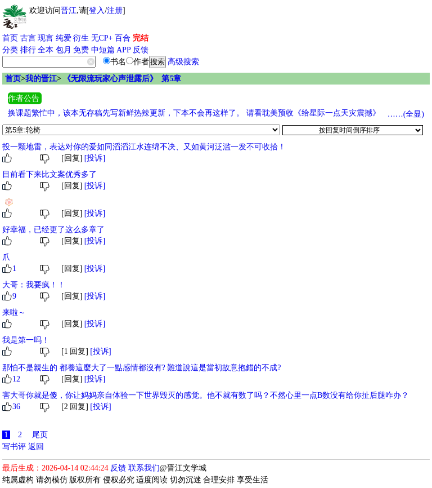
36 (16, 406)
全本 (45, 50)
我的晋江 (41, 78)
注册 (115, 10)
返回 (36, 446)
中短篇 (103, 50)
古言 (28, 38)
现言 (45, 38)
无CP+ (102, 38)
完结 (140, 38)
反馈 (140, 50)
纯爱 (63, 38)
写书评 (14, 446)
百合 (122, 38)
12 (16, 379)
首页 (10, 38)
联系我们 (144, 468)
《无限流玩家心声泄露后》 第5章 (122, 78)
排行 (28, 50)
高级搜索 (183, 61)
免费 (81, 50)
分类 (10, 50)
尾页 (40, 435)
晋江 (68, 10)
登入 (97, 10)
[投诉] (94, 158)
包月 (63, 50)
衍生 (81, 38)
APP (123, 50)
